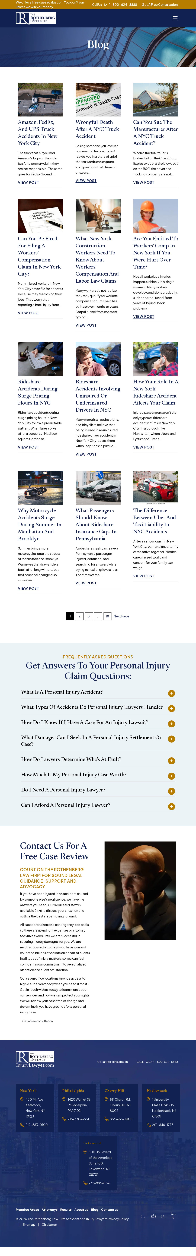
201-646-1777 (162, 1134)
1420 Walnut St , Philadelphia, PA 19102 (79, 1114)
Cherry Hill (116, 1100)
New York (29, 1100)
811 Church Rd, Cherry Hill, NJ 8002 (120, 1114)
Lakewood (93, 1152)
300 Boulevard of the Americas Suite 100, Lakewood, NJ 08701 (100, 1172)
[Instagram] (143, 1224)
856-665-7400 (121, 1128)
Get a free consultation (37, 1030)
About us (81, 1218)
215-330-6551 (78, 1128)
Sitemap (28, 1233)
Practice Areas (27, 1218)
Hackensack (158, 1100)
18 (107, 625)
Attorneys (49, 1218)
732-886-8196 (99, 1192)
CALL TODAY (157, 1071)
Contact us (109, 1218)
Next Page (121, 625)
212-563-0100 (36, 1134)
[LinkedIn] (163, 1224)
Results (66, 1218)
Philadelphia (75, 1100)
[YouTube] (173, 1225)
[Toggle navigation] (175, 18)
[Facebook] (153, 1224)
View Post (30, 184)
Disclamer (49, 1233)
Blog (94, 1218)
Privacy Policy (118, 1228)
